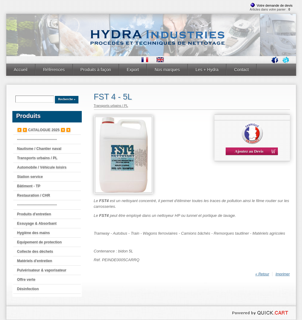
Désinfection (28, 289)
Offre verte (26, 279)
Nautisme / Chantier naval (39, 149)
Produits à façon (96, 69)
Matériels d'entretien (34, 261)
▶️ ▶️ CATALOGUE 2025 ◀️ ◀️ (44, 130)
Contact (241, 69)
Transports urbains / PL (37, 158)
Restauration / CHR (33, 195)
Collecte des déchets (35, 251)
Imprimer (282, 274)
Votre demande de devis (275, 5)
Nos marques (167, 69)
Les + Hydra (207, 69)
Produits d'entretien (34, 214)
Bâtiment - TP (28, 186)
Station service (30, 177)
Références (54, 69)
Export (133, 69)
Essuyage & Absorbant (37, 223)
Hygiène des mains (33, 233)
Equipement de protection (39, 242)
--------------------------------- (37, 139)
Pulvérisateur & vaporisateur (41, 270)
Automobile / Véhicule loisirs (42, 167)
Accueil (20, 69)
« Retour (262, 274)
